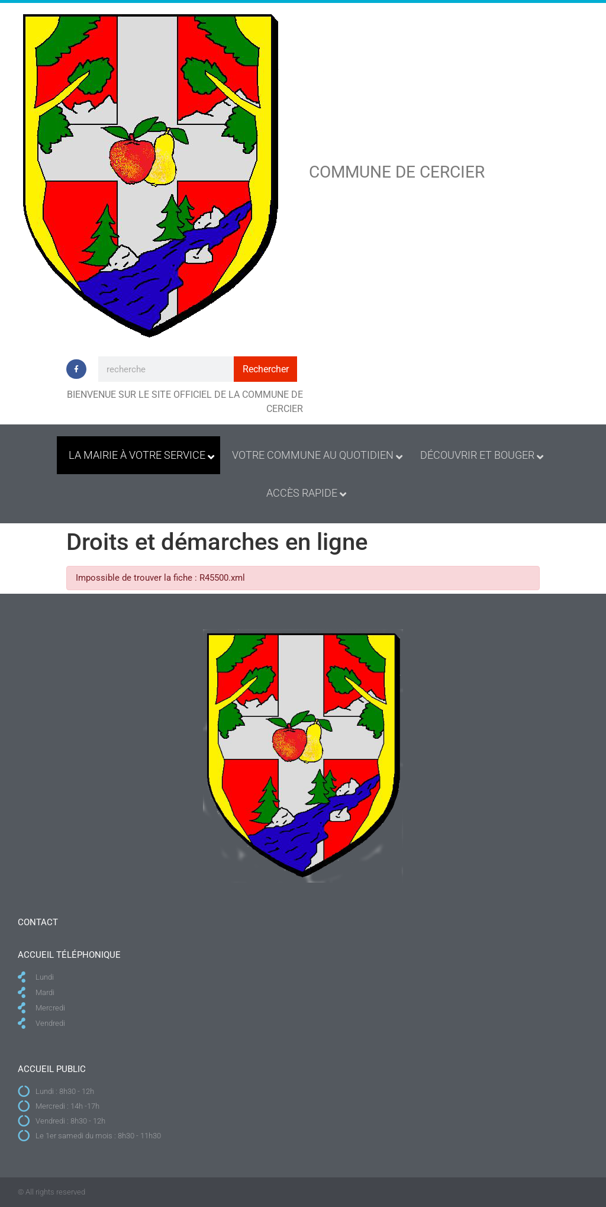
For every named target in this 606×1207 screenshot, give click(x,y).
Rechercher (266, 369)
